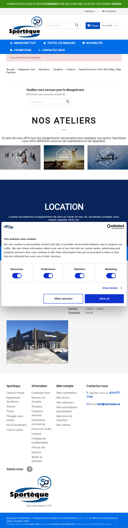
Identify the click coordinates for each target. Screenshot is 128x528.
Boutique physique (15, 524)
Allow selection (63, 298)
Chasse (10, 406)
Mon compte (64, 386)
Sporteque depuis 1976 (39, 505)
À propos (37, 406)
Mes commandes (66, 392)
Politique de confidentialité (89, 524)
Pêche (10, 411)
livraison (44, 524)
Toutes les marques (61, 43)
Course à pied (14, 429)
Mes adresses (65, 402)
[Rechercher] (63, 25)
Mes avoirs (63, 397)
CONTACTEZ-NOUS (53, 50)
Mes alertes (63, 425)
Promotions (22, 50)
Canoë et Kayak (15, 392)
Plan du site (38, 447)
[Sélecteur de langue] (90, 11)
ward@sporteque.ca (108, 404)
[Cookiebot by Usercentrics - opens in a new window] (109, 226)
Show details (110, 287)
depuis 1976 (82, 518)
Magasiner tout (24, 43)
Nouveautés (93, 43)
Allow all (104, 298)
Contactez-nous (41, 392)
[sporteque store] (37, 342)
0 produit (110, 25)
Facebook (29, 469)
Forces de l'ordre (41, 429)
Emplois (36, 452)
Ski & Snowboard (16, 425)
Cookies (36, 433)
